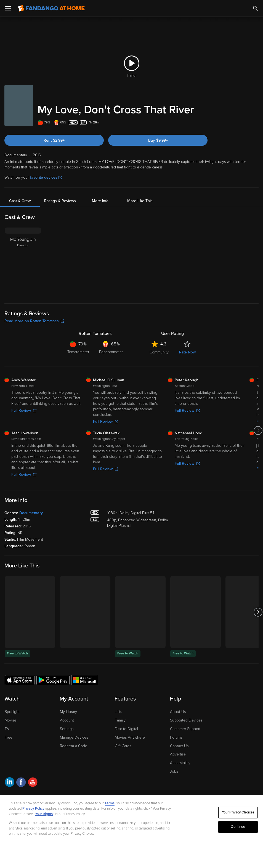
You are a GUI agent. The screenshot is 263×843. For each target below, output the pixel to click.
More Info (100, 201)
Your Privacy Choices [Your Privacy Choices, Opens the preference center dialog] (238, 812)
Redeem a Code (73, 746)
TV (7, 728)
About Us (178, 711)
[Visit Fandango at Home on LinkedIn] (9, 783)
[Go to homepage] (51, 8)
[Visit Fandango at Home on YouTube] (33, 783)
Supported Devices (186, 720)
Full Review (23, 410)
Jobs (174, 771)
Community (159, 352)
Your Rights (44, 814)
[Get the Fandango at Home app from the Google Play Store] (53, 680)
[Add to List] (256, 122)
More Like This (140, 201)
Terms (110, 803)
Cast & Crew (20, 201)
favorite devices (46, 177)
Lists (118, 711)
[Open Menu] (8, 8)
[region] (131, 819)
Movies (11, 720)
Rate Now (187, 352)
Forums (176, 737)
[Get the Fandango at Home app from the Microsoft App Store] (84, 680)
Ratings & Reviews (60, 201)
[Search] (255, 8)
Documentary (31, 513)
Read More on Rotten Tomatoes (34, 321)
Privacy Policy (33, 808)
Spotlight (12, 711)
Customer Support (185, 728)
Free (8, 737)
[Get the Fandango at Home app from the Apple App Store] (19, 680)
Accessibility (180, 762)
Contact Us (179, 746)
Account (67, 720)
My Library (68, 711)
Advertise (178, 754)
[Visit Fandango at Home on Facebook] (21, 783)
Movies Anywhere (130, 737)
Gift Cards (123, 746)
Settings (66, 728)
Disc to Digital (126, 728)
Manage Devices (74, 737)
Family (120, 720)
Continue (238, 826)
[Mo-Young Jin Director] (22, 262)
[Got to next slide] (258, 430)
